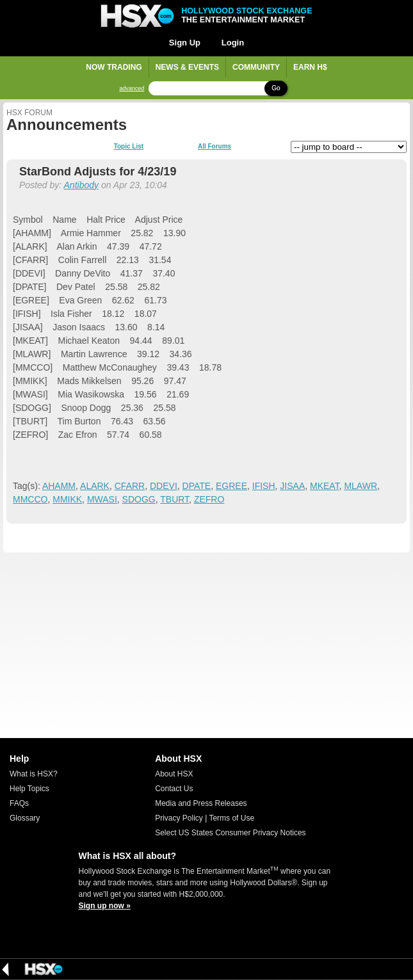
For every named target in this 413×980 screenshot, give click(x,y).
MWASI (102, 499)
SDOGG (139, 499)
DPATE (196, 486)
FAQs (19, 803)
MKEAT (324, 486)
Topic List (128, 146)
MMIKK (67, 499)
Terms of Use (231, 818)
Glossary (25, 818)
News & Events (187, 67)
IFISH (263, 486)
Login (233, 42)
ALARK (94, 486)
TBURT (174, 499)
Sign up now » (105, 905)
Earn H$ (310, 67)
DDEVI (163, 486)
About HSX (174, 773)
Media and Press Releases (201, 803)
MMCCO (30, 499)
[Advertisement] (206, 645)
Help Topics (29, 788)
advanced (131, 89)
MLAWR (360, 486)
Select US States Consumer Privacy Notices (230, 832)
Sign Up (184, 42)
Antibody (81, 185)
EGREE (231, 486)
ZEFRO (209, 499)
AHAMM (59, 486)
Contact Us (174, 788)
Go (275, 88)
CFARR (130, 486)
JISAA (292, 486)
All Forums (214, 146)
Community (256, 67)
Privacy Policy (179, 818)
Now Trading (114, 67)
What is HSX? (34, 773)
